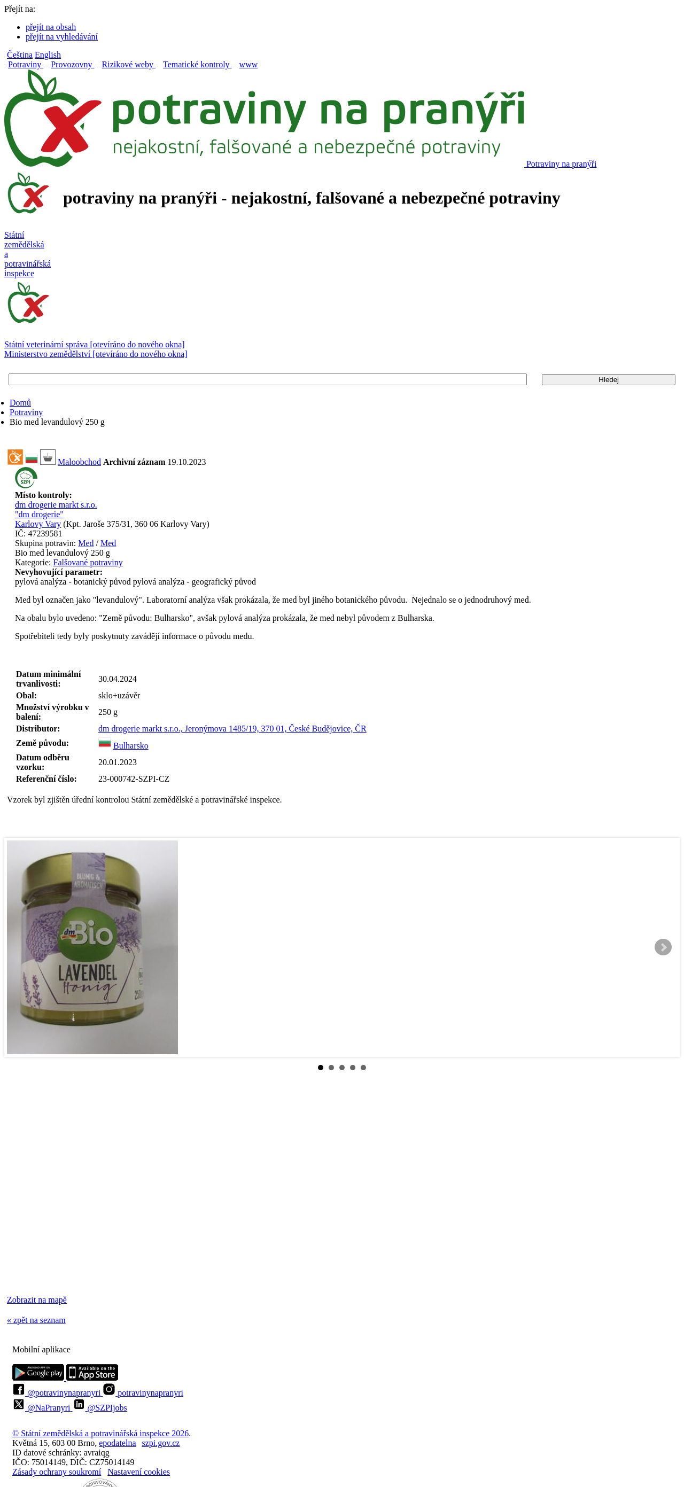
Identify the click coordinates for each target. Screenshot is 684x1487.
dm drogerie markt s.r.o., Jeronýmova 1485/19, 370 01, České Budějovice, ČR (232, 728)
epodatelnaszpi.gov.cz (139, 1442)
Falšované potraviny (88, 562)
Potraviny (26, 412)
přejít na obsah (51, 27)
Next (663, 947)
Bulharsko (131, 745)
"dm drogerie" (39, 514)
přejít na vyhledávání (62, 36)
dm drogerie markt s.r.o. (56, 504)
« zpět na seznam (36, 1320)
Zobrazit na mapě (37, 1299)
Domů (20, 402)
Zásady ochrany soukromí (56, 1471)
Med (86, 543)
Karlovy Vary (38, 523)
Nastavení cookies (138, 1471)
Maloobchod (79, 461)
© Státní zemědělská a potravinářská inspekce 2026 (100, 1433)
